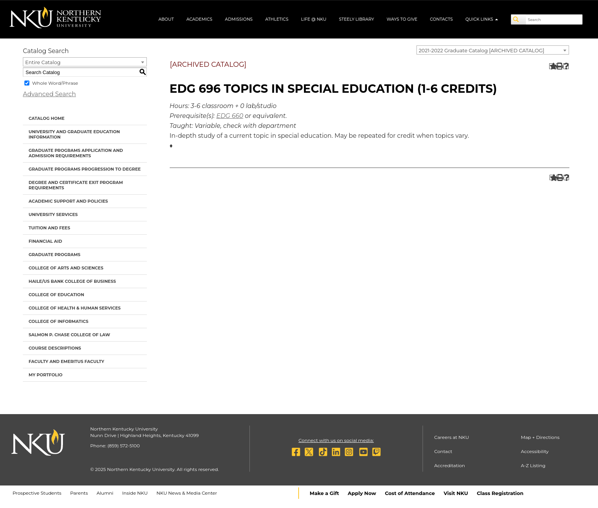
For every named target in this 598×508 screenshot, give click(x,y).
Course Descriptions (55, 348)
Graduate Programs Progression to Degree (85, 169)
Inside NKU (135, 493)
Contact (443, 451)
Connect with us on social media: (336, 440)
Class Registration (500, 493)
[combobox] (492, 50)
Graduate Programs (54, 254)
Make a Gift (324, 493)
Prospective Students (37, 493)
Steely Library (356, 19)
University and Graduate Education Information (74, 134)
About (166, 19)
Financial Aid (45, 241)
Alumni (104, 493)
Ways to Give (402, 19)
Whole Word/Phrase (55, 83)
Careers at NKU (451, 437)
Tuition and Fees (49, 228)
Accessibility (535, 451)
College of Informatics (58, 321)
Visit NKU (456, 493)
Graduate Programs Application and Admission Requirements (76, 153)
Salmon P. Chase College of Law (69, 334)
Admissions (239, 19)
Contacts (441, 19)
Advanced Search (49, 94)
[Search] (518, 19)
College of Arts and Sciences (66, 268)
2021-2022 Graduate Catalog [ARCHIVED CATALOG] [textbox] (481, 50)
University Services (53, 214)
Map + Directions (540, 437)
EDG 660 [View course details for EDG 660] (229, 115)
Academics (199, 19)
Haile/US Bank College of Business (72, 281)
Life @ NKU (313, 19)
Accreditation (449, 465)
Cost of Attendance (410, 493)
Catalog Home (46, 118)
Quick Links (481, 19)
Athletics (276, 19)
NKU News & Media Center (186, 493)
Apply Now (362, 493)
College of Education (56, 294)
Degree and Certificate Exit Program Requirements (76, 185)
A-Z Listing (533, 465)
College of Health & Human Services (75, 308)
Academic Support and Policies (68, 201)
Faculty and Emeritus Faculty (66, 361)
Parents (79, 493)
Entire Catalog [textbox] (43, 62)
